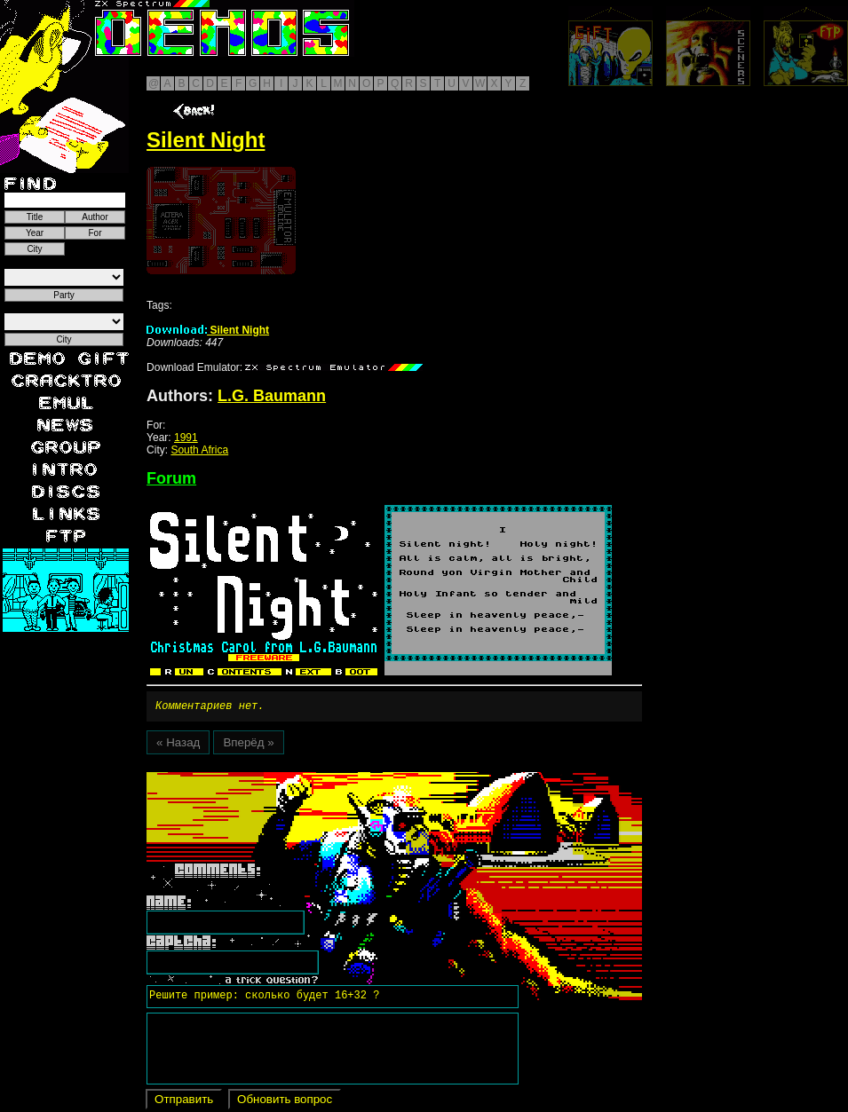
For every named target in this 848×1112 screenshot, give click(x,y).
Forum (171, 478)
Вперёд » (248, 745)
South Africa (199, 450)
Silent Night (208, 330)
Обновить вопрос (284, 1101)
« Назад (178, 745)
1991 (186, 437)
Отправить (184, 1101)
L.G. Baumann (272, 396)
